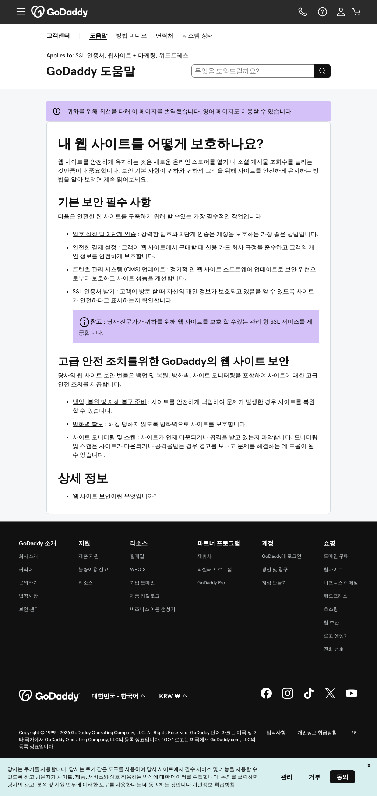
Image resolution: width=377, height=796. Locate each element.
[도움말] (322, 11)
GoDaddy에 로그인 (282, 556)
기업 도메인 (142, 582)
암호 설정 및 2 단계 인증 (104, 234)
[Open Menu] (18, 12)
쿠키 (353, 732)
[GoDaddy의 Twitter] (330, 698)
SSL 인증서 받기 (94, 291)
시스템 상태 (197, 35)
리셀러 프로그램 (214, 569)
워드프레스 (173, 55)
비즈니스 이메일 (341, 582)
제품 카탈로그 (145, 596)
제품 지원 (88, 556)
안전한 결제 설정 (95, 247)
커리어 (26, 569)
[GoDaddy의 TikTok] (309, 698)
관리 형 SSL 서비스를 (277, 321)
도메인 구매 (336, 556)
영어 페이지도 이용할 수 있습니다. (248, 111)
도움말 (98, 35)
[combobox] (253, 71)
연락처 (164, 35)
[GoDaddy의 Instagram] (287, 698)
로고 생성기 (336, 635)
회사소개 (28, 556)
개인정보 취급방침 (317, 732)
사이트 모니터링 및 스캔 (104, 437)
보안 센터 (29, 609)
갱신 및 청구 (275, 569)
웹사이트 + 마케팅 (132, 55)
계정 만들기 (274, 582)
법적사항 (28, 596)
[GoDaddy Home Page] (49, 696)
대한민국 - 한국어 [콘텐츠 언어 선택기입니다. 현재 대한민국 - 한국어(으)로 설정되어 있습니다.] (119, 695)
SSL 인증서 (90, 55)
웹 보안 (331, 622)
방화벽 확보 (88, 424)
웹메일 (137, 556)
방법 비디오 (131, 35)
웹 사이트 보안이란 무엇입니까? (114, 496)
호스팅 (331, 609)
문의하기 (28, 582)
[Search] (322, 71)
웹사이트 (333, 569)
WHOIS (137, 569)
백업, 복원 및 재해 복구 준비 (110, 402)
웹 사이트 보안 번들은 (105, 375)
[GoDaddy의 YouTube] (351, 698)
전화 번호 (334, 649)
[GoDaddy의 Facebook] (266, 698)
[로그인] (340, 11)
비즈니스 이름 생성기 (152, 609)
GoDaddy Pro (211, 582)
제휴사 (204, 556)
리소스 (85, 582)
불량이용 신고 (93, 569)
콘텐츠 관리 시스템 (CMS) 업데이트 (119, 269)
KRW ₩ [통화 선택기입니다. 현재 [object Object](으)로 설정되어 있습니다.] (174, 695)
